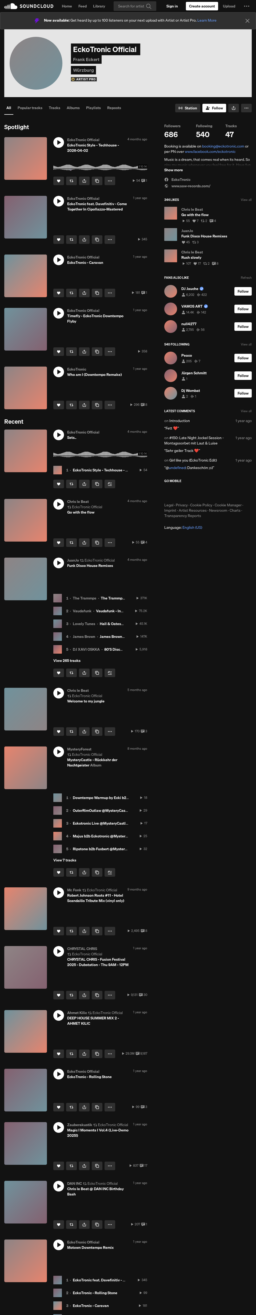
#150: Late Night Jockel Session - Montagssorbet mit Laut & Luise (194, 440)
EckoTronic (177, 179)
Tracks (54, 108)
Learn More (207, 20)
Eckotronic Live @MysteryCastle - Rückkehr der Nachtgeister (124, 823)
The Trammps (84, 598)
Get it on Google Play (216, 492)
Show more (173, 170)
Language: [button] (183, 527)
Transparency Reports (182, 516)
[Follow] (214, 108)
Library (99, 6)
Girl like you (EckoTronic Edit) (193, 460)
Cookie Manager (228, 505)
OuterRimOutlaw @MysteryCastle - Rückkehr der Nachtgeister (125, 810)
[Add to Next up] (110, 484)
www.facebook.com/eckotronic (210, 151)
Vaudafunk (82, 611)
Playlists (93, 108)
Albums (73, 108)
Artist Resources (193, 510)
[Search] (135, 6)
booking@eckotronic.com (223, 146)
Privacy (182, 505)
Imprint (170, 510)
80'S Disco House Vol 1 (123, 649)
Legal (168, 505)
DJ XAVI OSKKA (86, 649)
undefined (177, 468)
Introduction (179, 421)
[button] (247, 6)
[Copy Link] (97, 181)
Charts (235, 510)
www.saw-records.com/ (187, 186)
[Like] (58, 181)
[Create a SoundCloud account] (202, 6)
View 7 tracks (64, 860)
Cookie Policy (201, 505)
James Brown (84, 636)
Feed (82, 6)
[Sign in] (172, 6)
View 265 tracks (67, 661)
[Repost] (71, 181)
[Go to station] (187, 108)
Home (67, 6)
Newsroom (218, 510)
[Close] (247, 21)
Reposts (114, 108)
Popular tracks (30, 108)
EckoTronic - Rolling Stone (95, 1293)
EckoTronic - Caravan (91, 1306)
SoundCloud (28, 6)
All (8, 108)
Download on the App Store (180, 492)
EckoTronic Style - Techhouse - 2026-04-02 (109, 470)
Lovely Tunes (84, 624)
